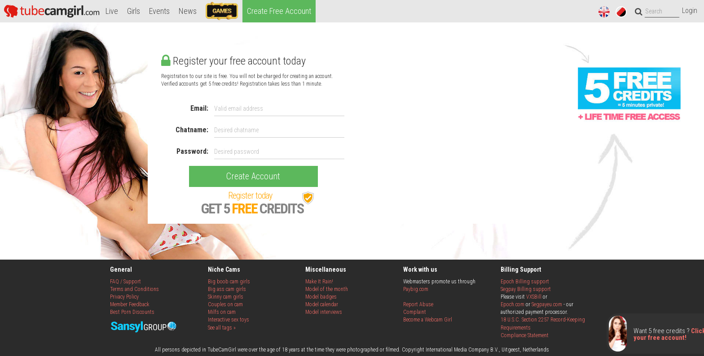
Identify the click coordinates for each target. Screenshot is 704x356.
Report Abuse (418, 304)
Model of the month (326, 289)
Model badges (321, 297)
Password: (192, 151)
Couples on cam (225, 304)
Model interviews (323, 312)
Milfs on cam (222, 312)
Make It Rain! (319, 281)
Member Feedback (130, 304)
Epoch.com (512, 304)
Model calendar (321, 304)
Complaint (414, 312)
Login (689, 10)
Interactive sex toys (228, 320)
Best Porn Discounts (132, 312)
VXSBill (533, 297)
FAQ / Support (125, 281)
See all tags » (222, 328)
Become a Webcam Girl (427, 320)
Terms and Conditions (134, 289)
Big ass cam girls (227, 289)
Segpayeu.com (547, 304)
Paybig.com (415, 289)
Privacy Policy (124, 297)
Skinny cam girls (225, 297)
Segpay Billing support (526, 289)
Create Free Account (279, 11)
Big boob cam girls (229, 281)
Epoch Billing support (525, 281)
